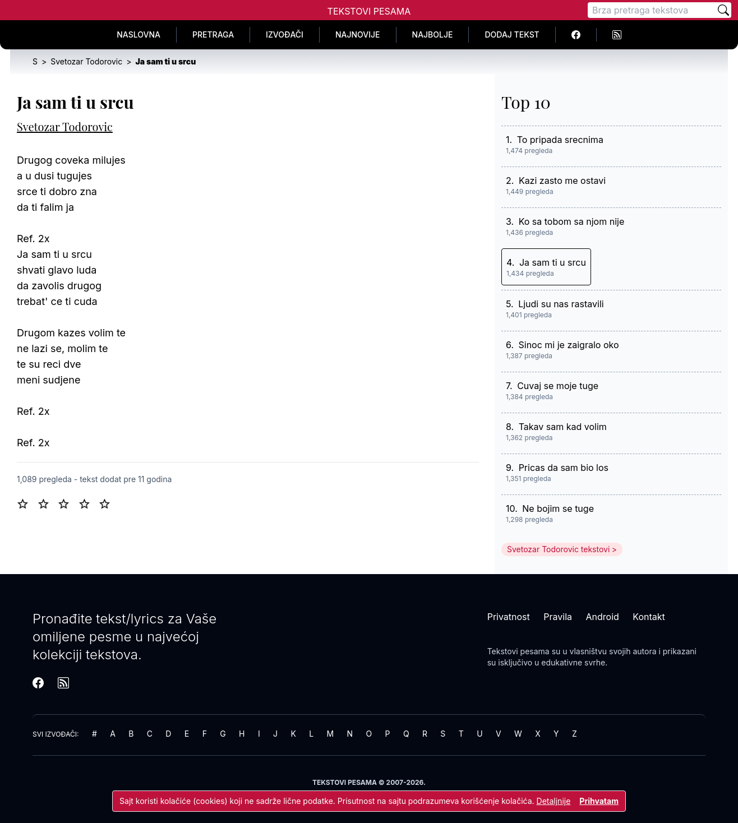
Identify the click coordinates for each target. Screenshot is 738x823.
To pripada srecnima (560, 139)
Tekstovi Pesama (369, 11)
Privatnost (508, 616)
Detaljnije (554, 801)
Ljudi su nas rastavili (560, 303)
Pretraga (213, 34)
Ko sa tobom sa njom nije (572, 221)
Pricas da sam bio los (563, 467)
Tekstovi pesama (518, 651)
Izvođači (284, 34)
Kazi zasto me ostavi (562, 180)
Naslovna (138, 34)
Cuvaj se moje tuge (557, 385)
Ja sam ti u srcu (552, 262)
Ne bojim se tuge (558, 508)
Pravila (557, 616)
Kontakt (649, 616)
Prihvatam (599, 801)
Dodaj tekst (512, 34)
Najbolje (432, 34)
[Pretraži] (723, 10)
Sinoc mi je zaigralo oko (569, 344)
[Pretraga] (652, 10)
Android (602, 616)
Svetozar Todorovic (65, 126)
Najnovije (357, 34)
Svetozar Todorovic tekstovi (558, 549)
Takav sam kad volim (563, 426)
